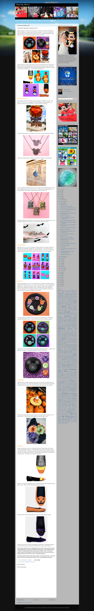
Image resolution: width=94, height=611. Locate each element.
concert (72, 314)
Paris (76, 381)
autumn (71, 298)
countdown (60, 317)
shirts (59, 397)
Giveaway (60, 346)
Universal (63, 412)
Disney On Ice (60, 324)
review (72, 391)
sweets (69, 404)
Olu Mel (64, 377)
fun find (64, 344)
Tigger (69, 406)
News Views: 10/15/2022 (65, 229)
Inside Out (69, 358)
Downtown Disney (61, 333)
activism (66, 293)
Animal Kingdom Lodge (72, 296)
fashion (71, 338)
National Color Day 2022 (65, 215)
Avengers (75, 298)
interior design (74, 358)
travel (73, 409)
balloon (70, 299)
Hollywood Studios (61, 356)
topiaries (59, 409)
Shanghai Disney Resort (69, 396)
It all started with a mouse (63, 360)
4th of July (74, 290)
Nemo (66, 375)
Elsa (72, 334)
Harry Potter (60, 353)
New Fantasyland (71, 375)
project (59, 389)
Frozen (59, 344)
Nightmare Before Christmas (65, 376)
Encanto (59, 335)
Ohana (59, 377)
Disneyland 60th (72, 328)
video (71, 413)
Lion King (66, 364)
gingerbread (71, 345)
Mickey (60, 371)
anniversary (66, 297)
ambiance (75, 294)
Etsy (76, 335)
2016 (60, 280)
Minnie (66, 371)
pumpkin (63, 389)
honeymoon (68, 356)
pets (69, 382)
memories (64, 369)
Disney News (74, 323)
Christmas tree (74, 312)
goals (75, 346)
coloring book (62, 314)
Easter (65, 334)
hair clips (66, 349)
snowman (69, 400)
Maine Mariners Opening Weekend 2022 (68, 207)
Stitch (73, 402)
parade (73, 381)
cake (59, 306)
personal (63, 382)
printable (75, 387)
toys (67, 409)
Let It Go (60, 364)
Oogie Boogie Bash (73, 378)
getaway (67, 345)
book (59, 305)
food (62, 342)
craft (64, 317)
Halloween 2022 (63, 204)
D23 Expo (60, 318)
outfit (71, 380)
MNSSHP (71, 371)
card (59, 309)
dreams (67, 333)
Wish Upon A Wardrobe (72, 420)
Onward (68, 378)
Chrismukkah (60, 312)
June (62, 261)
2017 (60, 279)
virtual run (67, 414)
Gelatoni (59, 345)
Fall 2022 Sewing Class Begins (66, 237)
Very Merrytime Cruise (64, 413)
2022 (60, 198)
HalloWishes (66, 350)
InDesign (64, 358)
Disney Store (65, 325)
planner (70, 385)
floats (67, 341)
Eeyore (69, 334)
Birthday (75, 301)
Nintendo (72, 376)
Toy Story (64, 409)
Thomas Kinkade (61, 406)
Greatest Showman (70, 347)
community (68, 314)
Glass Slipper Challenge (66, 346)
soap (72, 400)
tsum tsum (63, 410)
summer (59, 404)
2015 (60, 282)
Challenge (60, 310)
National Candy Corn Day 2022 (66, 206)
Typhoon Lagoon (71, 410)
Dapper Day (71, 318)
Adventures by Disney (62, 294)
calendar (63, 306)
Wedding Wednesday (65, 419)
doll (62, 331)
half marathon (73, 349)
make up (72, 366)
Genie (62, 345)
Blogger (67, 607)
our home (68, 380)
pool (63, 386)
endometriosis (64, 335)
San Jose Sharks (72, 393)
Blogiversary (60, 303)
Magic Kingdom (67, 365)
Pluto (76, 385)
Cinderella (60, 313)
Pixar (59, 385)
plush (73, 385)
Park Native (29, 283)
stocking (75, 402)
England (69, 335)
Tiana (66, 406)
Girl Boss (75, 345)
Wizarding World (64, 421)
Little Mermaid (71, 364)
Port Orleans (71, 386)
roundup (59, 393)
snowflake (65, 400)
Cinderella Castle (66, 313)
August (62, 258)
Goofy (59, 347)
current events (72, 317)
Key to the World (72, 361)
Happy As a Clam (63, 235)
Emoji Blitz (75, 334)
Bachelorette (63, 299)
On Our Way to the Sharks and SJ (67, 233)
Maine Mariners (67, 366)
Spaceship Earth (64, 401)
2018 (60, 277)
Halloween (28, 561)
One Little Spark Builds (62, 378)
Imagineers (72, 357)
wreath (63, 422)
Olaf (61, 377)
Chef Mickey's (74, 310)
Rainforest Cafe (69, 390)
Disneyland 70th (61, 330)
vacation (69, 412)
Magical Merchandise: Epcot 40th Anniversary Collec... (66, 252)
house (72, 356)
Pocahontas (60, 386)
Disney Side (74, 324)
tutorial (66, 410)
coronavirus (67, 316)
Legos (75, 362)
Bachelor (59, 299)
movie (75, 372)
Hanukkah (60, 352)
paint (74, 380)
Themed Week (74, 405)
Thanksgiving (64, 405)
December (63, 199)
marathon (68, 367)
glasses (72, 346)
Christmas (67, 312)
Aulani (62, 298)
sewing (63, 396)
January (62, 270)
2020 (60, 273)
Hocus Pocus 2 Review (64, 241)
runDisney (64, 393)
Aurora (65, 298)
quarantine (72, 389)
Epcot (72, 335)
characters (65, 310)
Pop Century (66, 386)
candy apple (69, 307)
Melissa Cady (67, 89)
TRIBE (59, 410)
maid (76, 365)
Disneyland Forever (67, 330)
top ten (75, 407)
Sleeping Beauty (74, 397)
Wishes (59, 421)
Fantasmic (68, 338)
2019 (60, 275)
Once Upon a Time (73, 377)
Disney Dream (62, 323)
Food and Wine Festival (69, 342)
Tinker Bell (74, 406)
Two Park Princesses (24, 102)
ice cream (62, 357)
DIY (59, 331)
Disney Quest (65, 324)
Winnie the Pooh (61, 420)
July (61, 259)
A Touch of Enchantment (65, 292)
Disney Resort (69, 324)
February (62, 268)
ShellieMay (75, 396)
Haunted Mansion (68, 353)
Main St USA (61, 366)
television (59, 405)
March (62, 266)
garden (75, 344)
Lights (63, 364)
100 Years (62, 290)
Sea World (59, 396)
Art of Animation (74, 297)
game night (72, 344)
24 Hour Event (68, 290)
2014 (60, 284)
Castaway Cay (66, 309)
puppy (66, 389)
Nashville (62, 375)
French (75, 342)
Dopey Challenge (70, 331)
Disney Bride (74, 320)
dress (69, 333)
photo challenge (74, 382)
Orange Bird (60, 380)
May (61, 263)
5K (58, 292)
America (60, 296)
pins (63, 384)
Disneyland (61, 328)
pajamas (66, 381)
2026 (60, 191)
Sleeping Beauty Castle (62, 398)
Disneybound (74, 327)
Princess (64, 387)
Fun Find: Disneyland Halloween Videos (68, 209)
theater (68, 405)
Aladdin (71, 294)
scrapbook (74, 394)
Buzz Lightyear (74, 305)
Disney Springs (60, 325)
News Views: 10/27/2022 (65, 211)
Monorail (59, 372)
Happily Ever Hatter (67, 352)
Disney (68, 320)
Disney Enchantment (68, 323)
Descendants (60, 320)
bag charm (67, 299)
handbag (70, 350)
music (68, 373)
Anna (63, 297)
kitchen (70, 362)
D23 (76, 317)
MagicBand (73, 365)
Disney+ (69, 327)
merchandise (73, 369)
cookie (75, 314)
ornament (64, 380)
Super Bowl (64, 404)
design (65, 320)
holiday (74, 355)
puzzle (68, 389)
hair (62, 349)
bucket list (68, 305)
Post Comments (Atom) (27, 602)
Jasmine (62, 361)
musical (70, 373)
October (62, 203)
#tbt (59, 290)
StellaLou (66, 402)
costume (75, 316)
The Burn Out (63, 246)
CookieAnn (60, 316)
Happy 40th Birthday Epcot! (65, 254)
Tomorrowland (60, 407)
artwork (59, 298)
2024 (60, 194)
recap (63, 391)
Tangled (72, 404)
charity (69, 310)
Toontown (64, 407)
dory (76, 331)
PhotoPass (60, 384)
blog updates (74, 302)
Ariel (70, 297)
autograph (68, 298)
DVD (74, 333)
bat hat (73, 299)
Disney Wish (65, 327)
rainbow (63, 390)
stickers (69, 402)
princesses (69, 387)
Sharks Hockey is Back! (65, 245)
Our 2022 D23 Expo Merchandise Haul (67, 227)
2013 (60, 286)
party (59, 382)
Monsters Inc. (64, 372)
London (61, 365)
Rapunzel (75, 390)
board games (65, 303)
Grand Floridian (64, 347)
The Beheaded (22, 383)
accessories (22, 561)
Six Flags (65, 397)
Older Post (52, 600)
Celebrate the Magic (73, 309)
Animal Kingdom (65, 296)
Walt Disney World (68, 416)
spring (71, 401)
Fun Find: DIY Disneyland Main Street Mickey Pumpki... (67, 232)
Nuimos (75, 376)
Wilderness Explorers (73, 419)
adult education (73, 293)
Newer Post (20, 600)
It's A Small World (72, 360)
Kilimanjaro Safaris (65, 362)
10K (65, 290)
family (64, 338)
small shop (32, 561)
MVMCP (73, 373)
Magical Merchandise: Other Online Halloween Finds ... (67, 240)
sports (68, 401)
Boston (61, 305)
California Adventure (72, 306)
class (71, 313)
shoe (62, 397)
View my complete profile (68, 91)
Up (66, 412)
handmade (75, 350)
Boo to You (74, 303)
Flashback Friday (61, 341)
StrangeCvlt (28, 448)
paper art (69, 381)
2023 (60, 196)
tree (76, 409)
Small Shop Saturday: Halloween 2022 (67, 243)
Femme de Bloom (27, 247)
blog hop (67, 302)
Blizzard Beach (61, 302)
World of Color (71, 421)
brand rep (64, 305)
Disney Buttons (61, 321)
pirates (65, 384)
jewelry (65, 361)
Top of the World (70, 407)
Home (36, 600)
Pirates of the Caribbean (72, 384)
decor (75, 318)
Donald (65, 331)
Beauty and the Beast (65, 301)
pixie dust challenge (64, 385)
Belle (71, 301)
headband (75, 353)
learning (72, 362)
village (75, 413)
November (63, 201)
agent (68, 294)
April (62, 264)
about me (74, 292)
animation (60, 297)
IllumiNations (67, 357)
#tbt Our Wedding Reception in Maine (67, 220)
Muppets (61, 373)
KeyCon (60, 362)
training (70, 409)
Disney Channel (67, 321)
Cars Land (62, 309)
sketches (69, 397)
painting (63, 381)
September (63, 256)
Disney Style (70, 325)
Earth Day (62, 334)
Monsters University (70, 372)
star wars (62, 402)
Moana (75, 371)
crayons (67, 317)
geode (65, 345)
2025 (60, 192)
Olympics (67, 377)
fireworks (75, 339)
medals (59, 369)
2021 (60, 272)
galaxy (68, 344)
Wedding (70, 418)
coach (73, 313)
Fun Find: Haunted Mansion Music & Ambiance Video (67, 218)
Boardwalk (70, 303)
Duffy (72, 333)
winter (66, 420)
